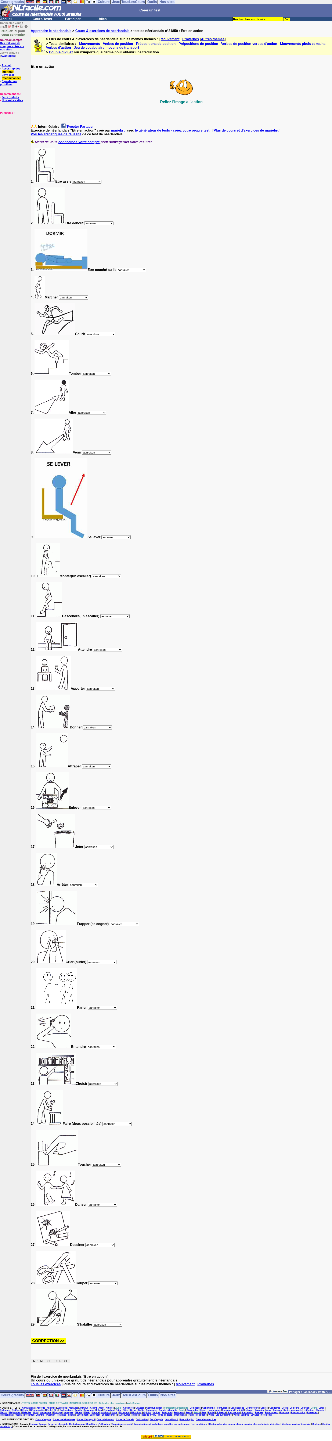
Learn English (187, 1419)
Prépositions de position (156, 44)
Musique (57, 1412)
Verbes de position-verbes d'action (249, 44)
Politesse (221, 1412)
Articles (110, 1408)
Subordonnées (109, 1415)
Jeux (116, 1395)
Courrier (305, 1408)
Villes (236, 1415)
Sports (71, 1415)
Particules (179, 1412)
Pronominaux (271, 1412)
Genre (133, 1410)
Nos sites (168, 1395)
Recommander (11, 78)
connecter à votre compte (79, 142)
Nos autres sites (12, 100)
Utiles (102, 19)
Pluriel (211, 1412)
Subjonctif (95, 1415)
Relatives (61, 1415)
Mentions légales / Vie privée (296, 1424)
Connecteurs (252, 1408)
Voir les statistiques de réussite (56, 134)
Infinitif (240, 1410)
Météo (87, 1412)
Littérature (309, 1410)
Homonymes (214, 1410)
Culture (104, 1395)
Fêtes (125, 1410)
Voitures (245, 1415)
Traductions (180, 1415)
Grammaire (151, 1410)
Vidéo (211, 1415)
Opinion (147, 1412)
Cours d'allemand (105, 1419)
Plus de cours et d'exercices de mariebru (246, 130)
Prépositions (6, 1415)
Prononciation (298, 1412)
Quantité (40, 1415)
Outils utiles (142, 1419)
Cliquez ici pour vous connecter (13, 32)
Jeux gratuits (10, 97)
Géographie (192, 1410)
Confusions (223, 1408)
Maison (3, 1412)
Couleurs (294, 1408)
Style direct (82, 1415)
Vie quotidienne (224, 1415)
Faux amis (89, 1410)
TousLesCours (134, 1395)
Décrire (24, 1410)
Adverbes (62, 1408)
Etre (56, 1410)
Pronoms (284, 1412)
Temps (135, 1415)
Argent (93, 1408)
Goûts (141, 1410)
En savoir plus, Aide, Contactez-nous (66, 1424)
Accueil (6, 19)
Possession (247, 1412)
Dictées (15, 1410)
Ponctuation (233, 1412)
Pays (203, 1412)
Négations (136, 1412)
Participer (73, 19)
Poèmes (259, 1412)
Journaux (277, 1410)
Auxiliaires (128, 1408)
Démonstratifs (37, 1410)
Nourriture (124, 1412)
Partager (87, 126)
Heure (203, 1410)
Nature (95, 1412)
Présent (18, 1415)
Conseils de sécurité (122, 1424)
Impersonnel (228, 1410)
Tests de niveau (148, 1415)
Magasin (320, 1410)
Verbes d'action (58, 47)
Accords (40, 1408)
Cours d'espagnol (86, 1419)
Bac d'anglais (156, 1419)
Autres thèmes (212, 39)
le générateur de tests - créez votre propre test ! (173, 130)
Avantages (8, 55)
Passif (188, 1412)
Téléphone (201, 1415)
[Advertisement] (12, 136)
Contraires (275, 1408)
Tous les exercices (46, 1384)
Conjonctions (237, 1408)
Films (99, 1410)
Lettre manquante (293, 1410)
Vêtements (266, 1415)
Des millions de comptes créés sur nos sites (12, 44)
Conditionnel (208, 1408)
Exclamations (66, 1410)
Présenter (29, 1415)
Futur (118, 1410)
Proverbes (190, 39)
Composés (195, 1408)
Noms (115, 1412)
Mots (35, 1412)
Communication (154, 1408)
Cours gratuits (12, 1395)
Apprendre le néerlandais (51, 31)
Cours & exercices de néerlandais (102, 31)
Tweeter (72, 126)
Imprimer (8, 71)
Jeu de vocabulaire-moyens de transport (106, 47)
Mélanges (68, 1412)
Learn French (171, 1419)
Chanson (140, 1408)
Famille (78, 1410)
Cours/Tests (42, 19)
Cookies (316, 1424)
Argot (101, 1408)
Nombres (105, 1412)
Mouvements (89, 44)
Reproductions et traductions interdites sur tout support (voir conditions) (170, 1424)
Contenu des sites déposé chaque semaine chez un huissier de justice (244, 1424)
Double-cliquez (61, 52)
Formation (109, 1410)
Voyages (255, 1415)
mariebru (118, 130)
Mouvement (170, 39)
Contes (264, 1408)
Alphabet (73, 1408)
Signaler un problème (8, 83)
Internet (249, 1410)
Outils (153, 1395)
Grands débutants (168, 1410)
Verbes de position (118, 44)
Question (50, 1415)
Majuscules (15, 1412)
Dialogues (5, 1410)
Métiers (78, 1412)
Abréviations (28, 1408)
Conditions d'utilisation (98, 1424)
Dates (321, 1408)
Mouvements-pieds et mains (302, 44)
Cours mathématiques (64, 1419)
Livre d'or (8, 74)
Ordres (156, 1412)
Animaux (83, 1408)
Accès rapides (10, 68)
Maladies (26, 1412)
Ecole (49, 1410)
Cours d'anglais (43, 1419)
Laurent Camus (38, 1424)
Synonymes (124, 1415)
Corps (285, 1408)
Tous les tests (165, 1415)
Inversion (259, 1410)
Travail (191, 1415)
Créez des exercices (206, 1419)
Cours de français (125, 1419)
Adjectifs (51, 1408)
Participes (167, 1412)
